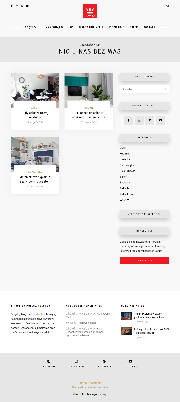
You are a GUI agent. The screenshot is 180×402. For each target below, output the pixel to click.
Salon (35, 108)
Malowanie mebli (91, 27)
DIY (71, 27)
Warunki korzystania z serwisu (90, 387)
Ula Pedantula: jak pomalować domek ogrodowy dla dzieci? (84, 332)
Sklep (134, 27)
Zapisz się (144, 260)
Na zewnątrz (55, 27)
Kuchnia (124, 153)
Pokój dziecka (127, 171)
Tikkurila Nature (128, 194)
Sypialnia (35, 172)
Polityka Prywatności (90, 382)
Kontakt (149, 27)
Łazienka (125, 159)
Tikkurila (124, 188)
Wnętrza (31, 27)
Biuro (123, 147)
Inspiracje (116, 27)
